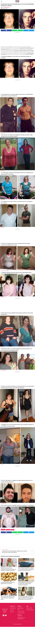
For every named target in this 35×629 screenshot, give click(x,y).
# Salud (12, 529)
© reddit (2, 78)
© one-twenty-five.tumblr (4, 422)
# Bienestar (8, 529)
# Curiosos (3, 529)
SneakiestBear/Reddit (3, 503)
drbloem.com (2, 170)
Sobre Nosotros (13, 608)
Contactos (12, 609)
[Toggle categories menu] (1, 1)
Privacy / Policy (29, 608)
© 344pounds (2, 227)
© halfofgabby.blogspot (4, 370)
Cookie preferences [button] (30, 609)
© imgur (2, 464)
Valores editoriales (21, 612)
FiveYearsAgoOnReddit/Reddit (4, 270)
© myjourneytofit (3, 199)
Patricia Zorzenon (6, 7)
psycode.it (12, 611)
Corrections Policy (21, 611)
